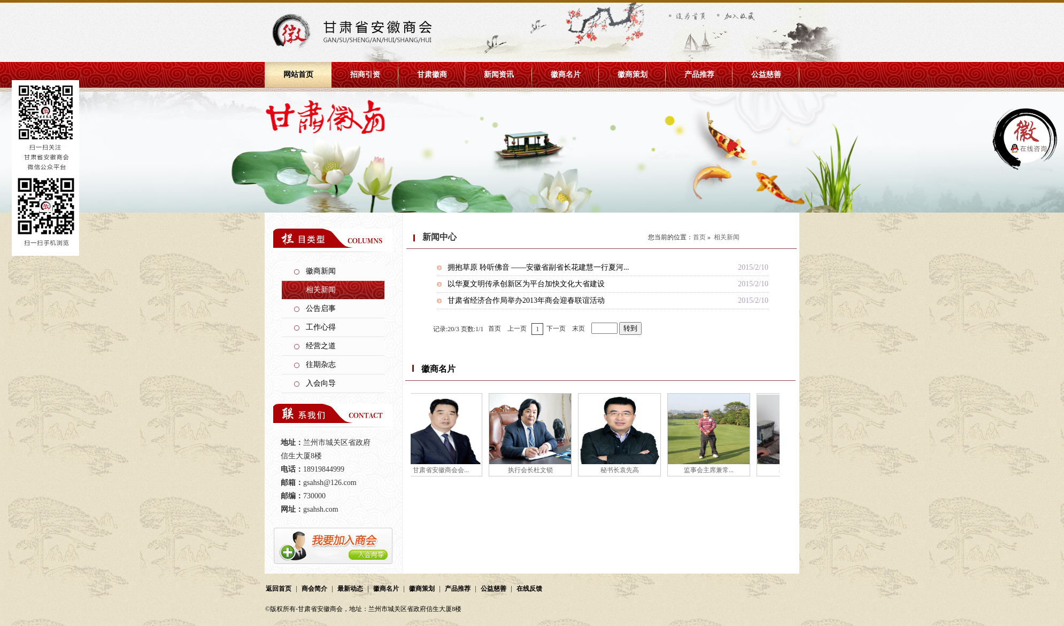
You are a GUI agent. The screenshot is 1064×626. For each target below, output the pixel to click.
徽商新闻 (321, 271)
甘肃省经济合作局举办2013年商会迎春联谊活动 (526, 300)
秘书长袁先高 (621, 470)
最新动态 (350, 588)
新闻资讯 (499, 75)
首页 (699, 237)
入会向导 (321, 383)
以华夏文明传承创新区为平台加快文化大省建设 (526, 284)
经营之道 (321, 346)
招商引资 (365, 75)
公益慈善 (766, 75)
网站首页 (298, 75)
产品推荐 (699, 75)
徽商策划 (632, 75)
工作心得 (321, 327)
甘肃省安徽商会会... (442, 470)
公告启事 (321, 308)
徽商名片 (566, 75)
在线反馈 (529, 588)
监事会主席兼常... (710, 470)
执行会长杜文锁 (532, 470)
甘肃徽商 (432, 75)
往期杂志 (321, 365)
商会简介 (314, 588)
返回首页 (278, 588)
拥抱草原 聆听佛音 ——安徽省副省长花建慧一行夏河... (538, 267)
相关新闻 (321, 290)
